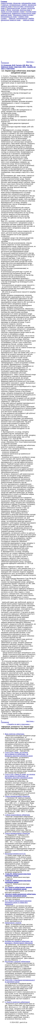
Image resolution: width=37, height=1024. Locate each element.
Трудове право (31, 11)
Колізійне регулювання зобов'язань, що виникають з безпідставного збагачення (19, 942)
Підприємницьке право (9, 17)
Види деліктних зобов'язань (14, 734)
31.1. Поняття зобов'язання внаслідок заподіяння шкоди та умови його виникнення (18, 902)
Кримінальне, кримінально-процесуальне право (19, 13)
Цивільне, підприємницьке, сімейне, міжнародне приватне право (17, 19)
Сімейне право (23, 17)
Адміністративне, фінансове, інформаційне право (18, 3)
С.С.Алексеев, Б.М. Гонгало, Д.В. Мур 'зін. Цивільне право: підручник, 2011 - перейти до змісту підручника (18, 66)
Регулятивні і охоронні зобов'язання (17, 961)
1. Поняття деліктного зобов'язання (17, 1002)
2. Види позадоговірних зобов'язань (17, 815)
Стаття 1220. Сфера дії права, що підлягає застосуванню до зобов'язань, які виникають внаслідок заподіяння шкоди (20, 776)
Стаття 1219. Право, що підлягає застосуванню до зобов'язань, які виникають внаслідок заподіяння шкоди (19, 754)
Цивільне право (6, 15)
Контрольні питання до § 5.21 (15, 853)
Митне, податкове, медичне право (19, 10)
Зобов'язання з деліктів (13, 923)
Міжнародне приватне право (23, 15)
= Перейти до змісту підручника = (18, 724)
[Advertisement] (18, 41)
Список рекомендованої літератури (17, 796)
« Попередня (5, 62)
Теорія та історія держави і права (12, 11)
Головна (4, 18)
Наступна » (30, 62)
